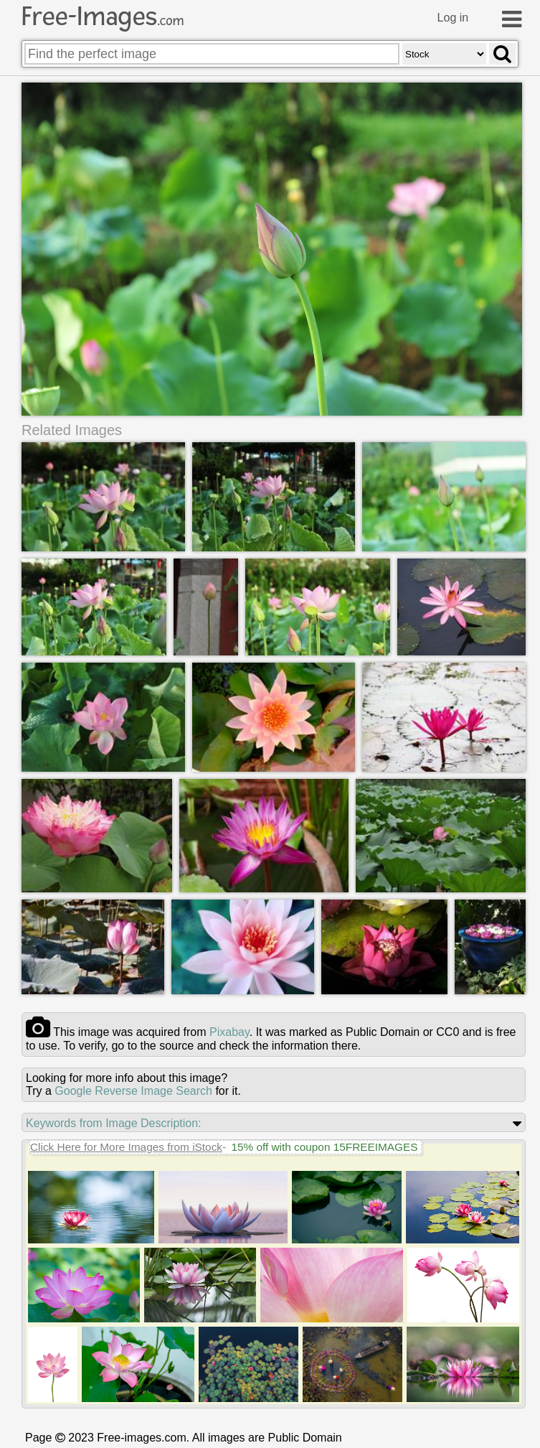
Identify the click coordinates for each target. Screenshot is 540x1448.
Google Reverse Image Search (133, 1091)
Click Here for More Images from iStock (126, 1147)
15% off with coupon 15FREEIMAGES (324, 1147)
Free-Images (103, 16)
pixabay (229, 1032)
